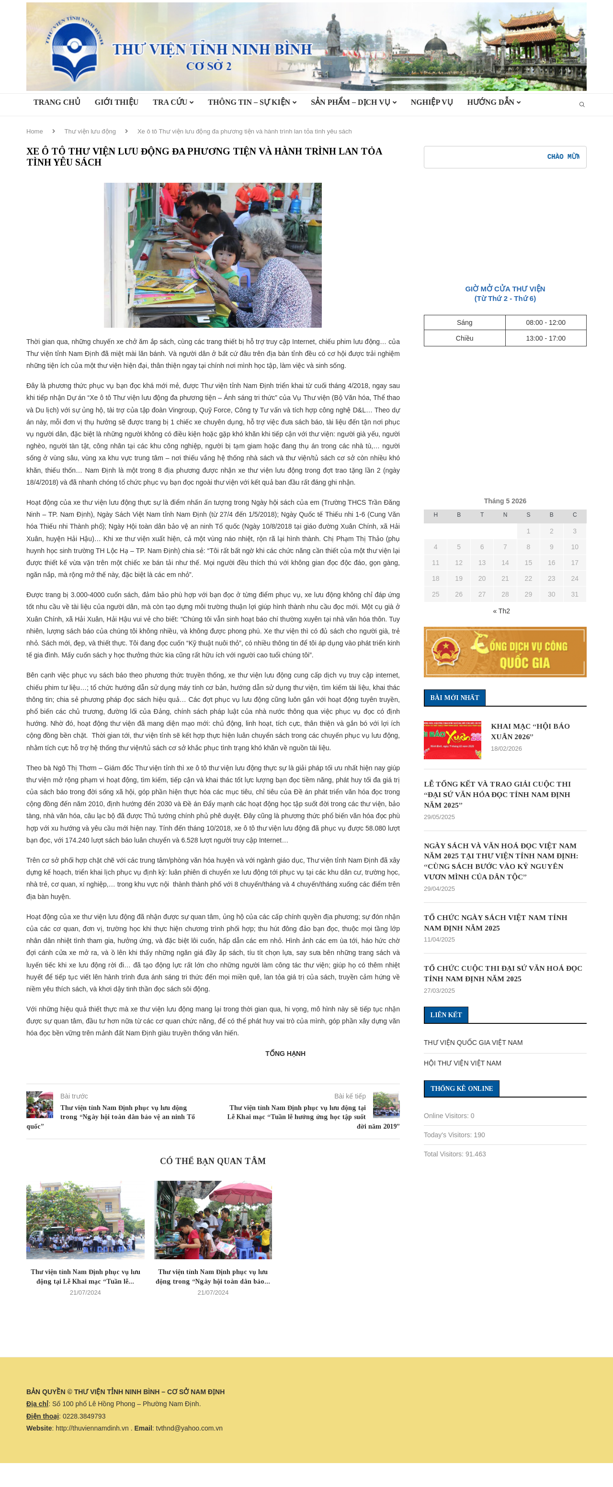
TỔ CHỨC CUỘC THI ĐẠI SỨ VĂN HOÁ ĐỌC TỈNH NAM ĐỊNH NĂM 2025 (497, 975)
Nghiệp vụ (432, 102)
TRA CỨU (170, 102)
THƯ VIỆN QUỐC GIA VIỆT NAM (473, 1045)
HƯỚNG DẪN (491, 102)
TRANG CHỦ (57, 102)
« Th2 (501, 611)
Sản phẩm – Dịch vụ (350, 102)
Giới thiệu (117, 102)
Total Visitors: (444, 1157)
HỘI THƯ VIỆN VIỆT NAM (462, 1066)
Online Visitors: (447, 1118)
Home (34, 131)
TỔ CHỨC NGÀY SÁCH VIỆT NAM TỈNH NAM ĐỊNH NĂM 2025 (499, 924)
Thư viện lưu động (90, 131)
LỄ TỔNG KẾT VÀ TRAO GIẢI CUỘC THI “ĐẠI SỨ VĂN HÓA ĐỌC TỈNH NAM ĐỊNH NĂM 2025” (501, 795)
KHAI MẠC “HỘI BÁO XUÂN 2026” (531, 731)
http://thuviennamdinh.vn (92, 1428)
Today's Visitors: (449, 1138)
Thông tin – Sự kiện (249, 102)
